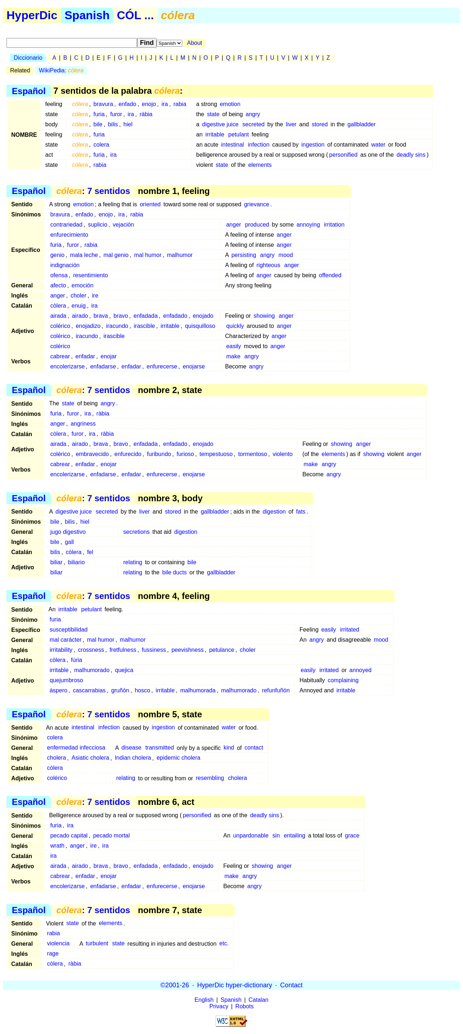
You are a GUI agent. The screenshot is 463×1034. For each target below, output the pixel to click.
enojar (108, 356)
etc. (224, 944)
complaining (343, 680)
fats (301, 511)
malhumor (180, 255)
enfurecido (127, 454)
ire (95, 295)
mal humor (148, 255)
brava (100, 316)
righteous (268, 265)
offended (330, 275)
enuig (79, 306)
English (204, 1000)
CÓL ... (135, 15)
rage (53, 954)
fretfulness (123, 650)
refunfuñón (276, 690)
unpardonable (250, 835)
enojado (203, 316)
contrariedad (66, 224)
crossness (91, 650)
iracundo (117, 326)
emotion (230, 104)
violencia (58, 944)
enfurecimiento (69, 235)
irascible (144, 326)
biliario (76, 562)
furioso (185, 454)
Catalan (258, 1000)
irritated (349, 629)
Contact (291, 985)
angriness (83, 424)
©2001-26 (175, 985)
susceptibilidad (69, 629)
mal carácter (65, 640)
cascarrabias (89, 690)
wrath (57, 846)
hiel (127, 124)
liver (291, 124)
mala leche (84, 255)
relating (132, 562)
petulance (221, 650)
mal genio (115, 255)
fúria (76, 660)
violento (283, 454)
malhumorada (198, 690)
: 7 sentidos (93, 191)
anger (233, 224)
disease (131, 748)
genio (57, 255)
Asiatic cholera (90, 758)
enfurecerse (161, 366)
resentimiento (90, 275)
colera (101, 145)
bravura (103, 104)
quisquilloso (200, 326)
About (194, 43)
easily (233, 346)
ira (164, 104)
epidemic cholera (178, 758)
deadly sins (410, 155)
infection (258, 145)
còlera (58, 306)
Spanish (87, 15)
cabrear (60, 356)
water (378, 145)
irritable (214, 134)
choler (78, 295)
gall (69, 542)
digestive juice (220, 124)
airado (80, 316)
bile (97, 124)
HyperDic (32, 15)
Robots (244, 1006)
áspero (58, 690)
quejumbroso (66, 680)
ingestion (312, 145)
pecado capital (69, 835)
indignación (65, 265)
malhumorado (92, 670)
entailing (294, 835)
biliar (56, 562)
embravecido (92, 454)
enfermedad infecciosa (76, 748)
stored (320, 124)
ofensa (59, 275)
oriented (150, 204)
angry (253, 114)
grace (352, 835)
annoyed (360, 670)
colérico (60, 326)
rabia (179, 104)
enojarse (194, 366)
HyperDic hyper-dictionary (234, 985)
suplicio (97, 224)
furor (116, 114)
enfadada (145, 316)
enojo (149, 104)
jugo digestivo (68, 532)
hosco (142, 690)
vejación (123, 224)
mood (286, 255)
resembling (210, 778)
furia (99, 114)
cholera (56, 758)
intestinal (232, 145)
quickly (235, 326)
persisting (244, 255)
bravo (121, 316)
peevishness (187, 650)
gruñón (120, 690)
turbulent (97, 944)
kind (229, 748)
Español (29, 91)
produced (257, 224)
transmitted (159, 748)
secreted (253, 124)
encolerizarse (67, 366)
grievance (256, 204)
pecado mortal (111, 835)
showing (264, 316)
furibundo (159, 454)
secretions (136, 532)
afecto (58, 285)
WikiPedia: (61, 70)
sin (276, 835)
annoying (308, 224)
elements (260, 165)
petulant (238, 134)
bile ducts (174, 572)
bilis (113, 124)
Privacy (218, 1006)
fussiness (154, 650)
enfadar (85, 356)
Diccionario (28, 58)
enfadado (175, 316)
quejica (124, 670)
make (233, 356)
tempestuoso (216, 454)
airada (58, 316)
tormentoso (252, 454)
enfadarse (103, 366)
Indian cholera (133, 758)
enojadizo (88, 326)
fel (90, 552)
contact (254, 748)
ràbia (146, 114)
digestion (274, 511)
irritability (61, 650)
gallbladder (362, 124)
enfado (127, 104)
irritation (334, 224)
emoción (82, 285)
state (213, 114)
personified (343, 155)
